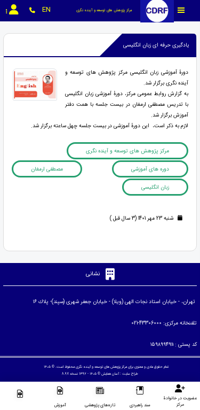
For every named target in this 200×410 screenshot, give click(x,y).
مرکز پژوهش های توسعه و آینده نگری (127, 151)
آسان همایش (110, 373)
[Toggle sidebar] (181, 10)
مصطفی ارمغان (47, 169)
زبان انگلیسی (155, 187)
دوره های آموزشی (150, 169)
